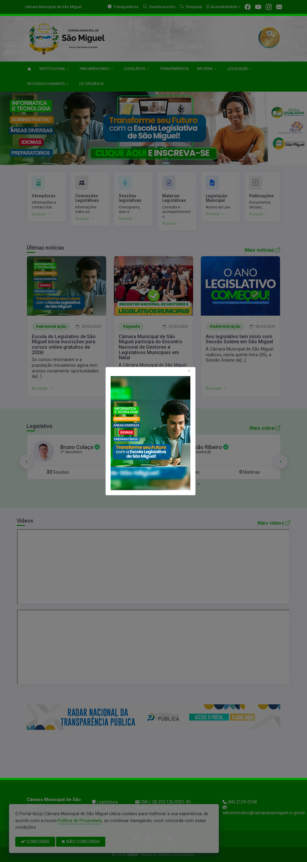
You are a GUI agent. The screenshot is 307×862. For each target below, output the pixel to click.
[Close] (189, 371)
